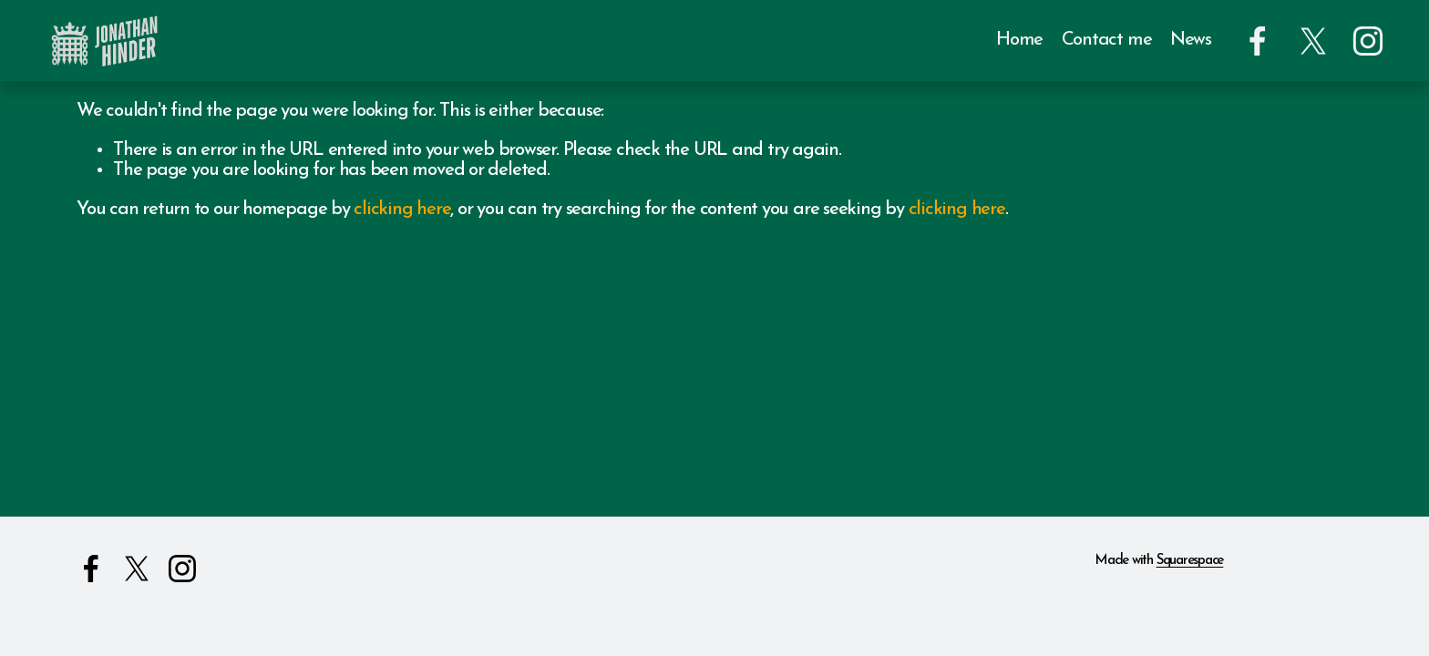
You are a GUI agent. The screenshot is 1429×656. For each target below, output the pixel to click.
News (1190, 40)
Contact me (1107, 40)
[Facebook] (1257, 41)
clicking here (402, 209)
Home (1019, 40)
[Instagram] (1368, 41)
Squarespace (1190, 561)
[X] (1313, 41)
